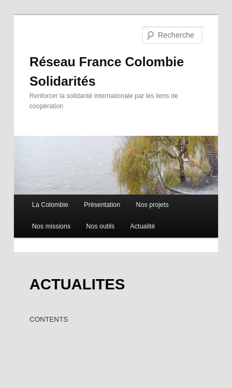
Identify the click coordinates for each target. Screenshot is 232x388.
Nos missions (39, 208)
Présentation (90, 187)
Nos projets (140, 187)
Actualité (130, 208)
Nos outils (88, 208)
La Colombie (38, 187)
